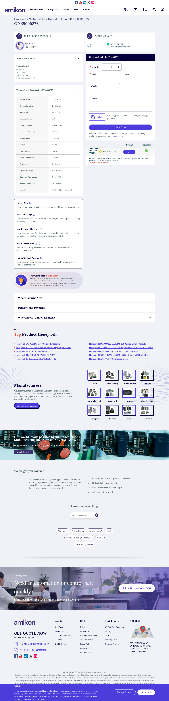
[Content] (120, 106)
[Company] (137, 80)
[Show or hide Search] (154, 9)
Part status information (88, 644)
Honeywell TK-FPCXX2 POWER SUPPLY (35, 355)
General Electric (95, 407)
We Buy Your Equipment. (114, 636)
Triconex (112, 427)
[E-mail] (104, 80)
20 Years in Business (63, 644)
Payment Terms (86, 661)
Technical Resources (113, 653)
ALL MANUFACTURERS (33, 19)
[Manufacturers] (162, 9)
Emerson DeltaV (95, 539)
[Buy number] (111, 67)
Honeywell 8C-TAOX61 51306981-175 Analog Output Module (43, 347)
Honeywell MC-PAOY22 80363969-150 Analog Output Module (117, 344)
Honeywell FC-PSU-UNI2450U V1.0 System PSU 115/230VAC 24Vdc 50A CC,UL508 (122, 347)
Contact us (88, 9)
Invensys (130, 407)
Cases (107, 644)
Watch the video (24, 460)
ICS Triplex (147, 427)
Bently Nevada (130, 387)
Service (65, 9)
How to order (85, 640)
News (76, 9)
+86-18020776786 (38, 659)
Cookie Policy (60, 653)
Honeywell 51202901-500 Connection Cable (108, 359)
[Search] (100, 524)
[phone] (120, 92)
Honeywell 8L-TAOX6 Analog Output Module (36, 359)
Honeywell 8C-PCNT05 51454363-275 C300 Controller (113, 351)
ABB (95, 387)
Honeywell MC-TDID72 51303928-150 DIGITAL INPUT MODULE (119, 355)
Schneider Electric (147, 407)
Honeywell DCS (67, 19)
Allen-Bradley (112, 387)
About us (58, 648)
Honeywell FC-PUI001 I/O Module (31, 351)
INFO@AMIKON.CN (39, 652)
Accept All (146, 692)
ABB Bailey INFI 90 (84, 553)
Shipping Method (86, 648)
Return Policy (85, 653)
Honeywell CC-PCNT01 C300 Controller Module (38, 344)
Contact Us (59, 640)
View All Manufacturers (27, 410)
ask (129, 152)
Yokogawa (95, 427)
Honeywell (53, 19)
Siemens (130, 427)
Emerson (147, 387)
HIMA (100, 546)
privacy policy (117, 136)
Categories (53, 9)
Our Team (59, 636)
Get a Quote (120, 127)
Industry (108, 640)
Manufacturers (37, 9)
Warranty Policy (86, 657)
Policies (83, 636)
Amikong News (111, 648)
